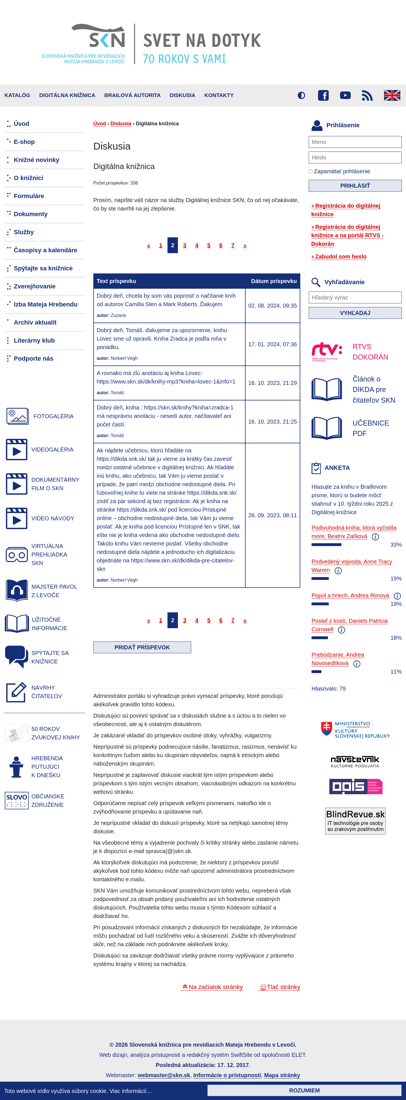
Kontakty (219, 95)
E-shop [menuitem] (24, 141)
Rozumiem (304, 1090)
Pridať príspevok (142, 647)
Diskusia (182, 95)
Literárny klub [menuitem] (34, 340)
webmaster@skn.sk (164, 1075)
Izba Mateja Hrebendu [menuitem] (46, 304)
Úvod (99, 123)
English (392, 95)
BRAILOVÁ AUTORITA (132, 95)
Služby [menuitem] (24, 232)
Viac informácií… (131, 1091)
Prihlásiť (355, 186)
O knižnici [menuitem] (28, 177)
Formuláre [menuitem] (29, 196)
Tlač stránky (283, 987)
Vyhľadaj (355, 313)
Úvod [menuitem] (21, 123)
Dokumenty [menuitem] (31, 214)
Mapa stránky (282, 1075)
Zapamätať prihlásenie (339, 171)
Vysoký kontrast (301, 95)
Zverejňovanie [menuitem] (35, 286)
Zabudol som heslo (341, 256)
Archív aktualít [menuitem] (35, 322)
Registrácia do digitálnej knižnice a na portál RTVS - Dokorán (347, 235)
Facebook (323, 95)
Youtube (345, 95)
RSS (367, 95)
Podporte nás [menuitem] (34, 358)
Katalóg (17, 95)
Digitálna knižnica (67, 95)
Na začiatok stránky (216, 987)
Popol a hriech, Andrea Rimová (350, 595)
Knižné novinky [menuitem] (36, 159)
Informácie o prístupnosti (227, 1075)
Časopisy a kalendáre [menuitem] (45, 250)
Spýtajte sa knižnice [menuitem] (43, 268)
